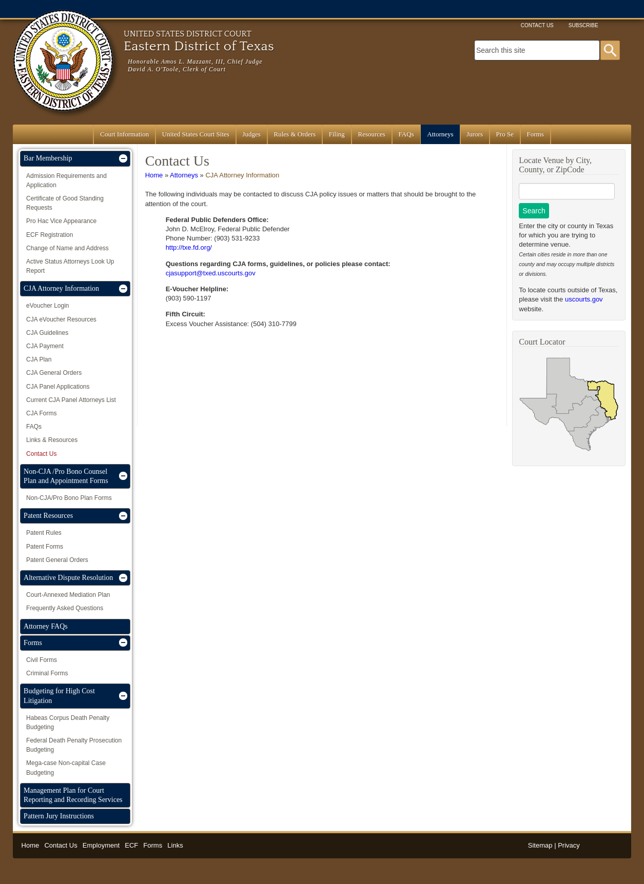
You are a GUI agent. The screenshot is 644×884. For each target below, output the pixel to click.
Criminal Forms (47, 673)
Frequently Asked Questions (64, 608)
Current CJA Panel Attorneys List (71, 400)
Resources (371, 134)
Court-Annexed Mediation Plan (68, 594)
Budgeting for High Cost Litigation (59, 695)
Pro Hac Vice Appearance (61, 221)
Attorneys (440, 134)
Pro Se (505, 134)
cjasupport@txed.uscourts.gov (211, 273)
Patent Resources (48, 515)
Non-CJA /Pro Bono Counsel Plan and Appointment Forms (66, 476)
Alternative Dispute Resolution (68, 577)
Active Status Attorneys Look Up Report (70, 266)
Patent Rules (44, 532)
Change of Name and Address (67, 248)
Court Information (124, 134)
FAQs (406, 134)
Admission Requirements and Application (66, 180)
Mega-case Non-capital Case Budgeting (66, 767)
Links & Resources (51, 440)
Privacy (569, 845)
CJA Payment (45, 346)
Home (154, 175)
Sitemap (540, 845)
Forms (535, 134)
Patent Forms (44, 546)
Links (175, 845)
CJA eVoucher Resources (61, 319)
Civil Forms (41, 660)
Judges (252, 134)
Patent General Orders (57, 560)
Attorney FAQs (46, 626)
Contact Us (537, 25)
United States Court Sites (195, 134)
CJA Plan (38, 359)
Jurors (474, 134)
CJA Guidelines (47, 332)
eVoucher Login (47, 305)
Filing (337, 134)
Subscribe (583, 25)
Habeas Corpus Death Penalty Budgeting (67, 722)
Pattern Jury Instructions (59, 816)
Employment (101, 845)
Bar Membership (48, 158)
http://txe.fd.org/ (189, 247)
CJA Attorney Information (242, 175)
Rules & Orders (295, 134)
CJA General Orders (54, 372)
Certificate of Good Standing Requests (65, 203)
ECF (131, 845)
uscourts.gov (584, 299)
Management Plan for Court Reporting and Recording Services (73, 795)
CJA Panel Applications (57, 386)
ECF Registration (49, 234)
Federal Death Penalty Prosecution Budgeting (74, 745)
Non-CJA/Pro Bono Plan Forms (69, 497)
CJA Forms (41, 413)
